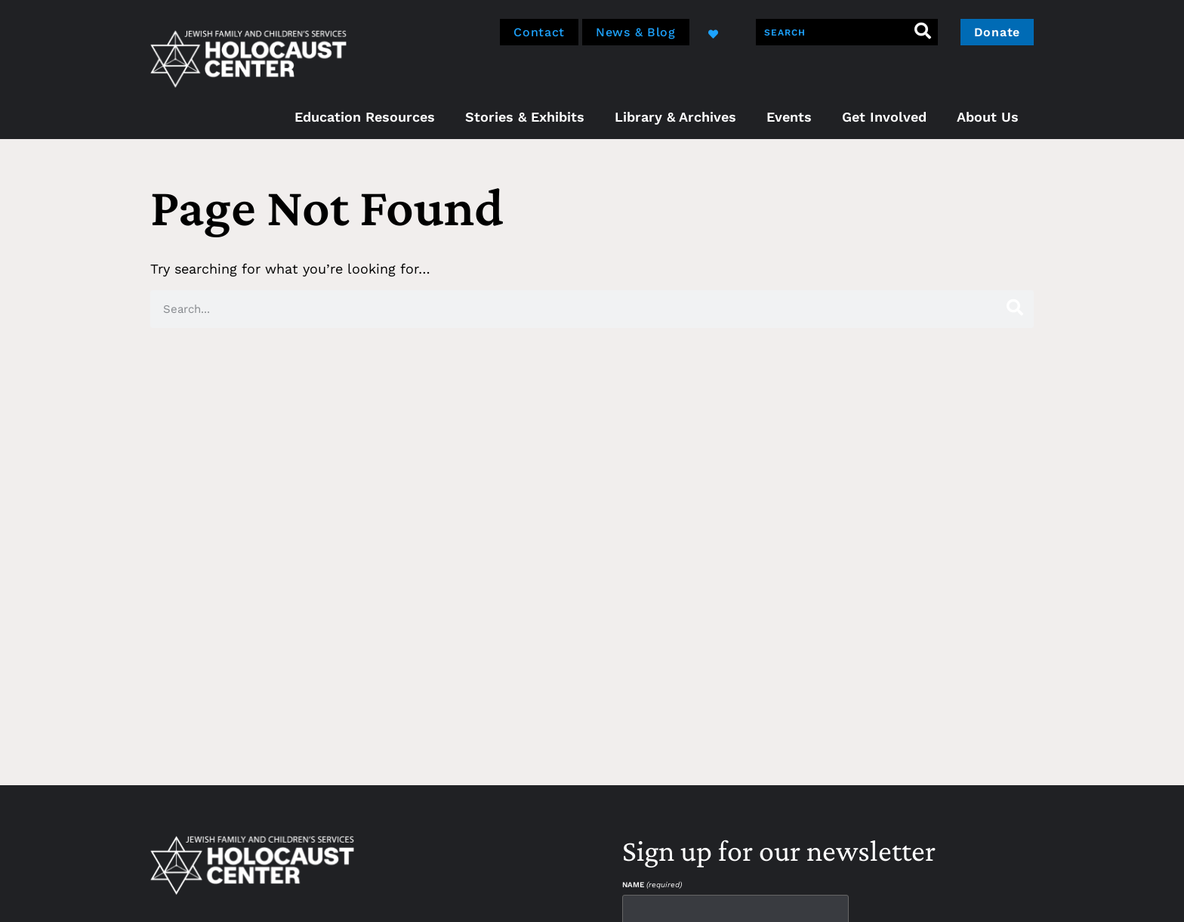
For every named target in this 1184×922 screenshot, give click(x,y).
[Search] (923, 32)
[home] (248, 57)
